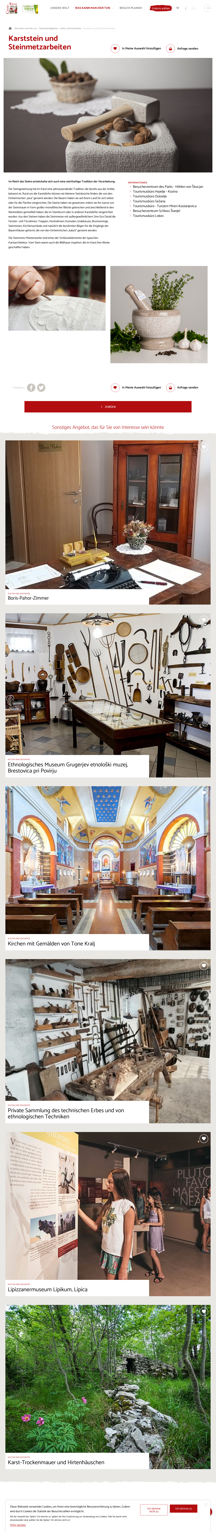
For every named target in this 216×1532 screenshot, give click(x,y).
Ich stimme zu (183, 1508)
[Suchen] (193, 8)
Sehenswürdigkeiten (48, 28)
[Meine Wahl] (177, 8)
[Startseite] (12, 8)
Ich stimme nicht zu (153, 1510)
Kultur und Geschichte (70, 28)
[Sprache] (207, 8)
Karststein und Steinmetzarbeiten (99, 28)
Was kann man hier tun (26, 28)
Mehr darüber (18, 1525)
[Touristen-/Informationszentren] (185, 8)
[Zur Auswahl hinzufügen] (136, 48)
